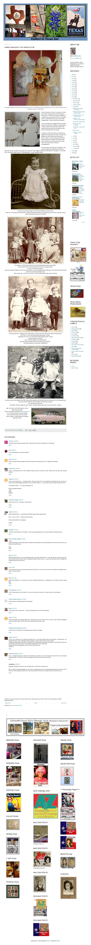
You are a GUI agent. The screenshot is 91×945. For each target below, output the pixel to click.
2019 (73, 80)
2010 (73, 150)
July (74, 136)
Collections (74, 332)
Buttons (73, 330)
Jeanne (10, 637)
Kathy (10, 578)
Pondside (11, 529)
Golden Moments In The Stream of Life (78, 116)
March (74, 144)
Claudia (10, 512)
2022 (73, 74)
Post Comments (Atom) (16, 705)
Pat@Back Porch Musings (15, 628)
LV (9, 567)
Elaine (10, 608)
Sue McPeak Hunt (76, 56)
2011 (73, 97)
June (74, 138)
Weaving (73, 354)
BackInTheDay (75, 368)
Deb (10, 450)
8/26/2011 (16, 441)
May (74, 140)
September (75, 104)
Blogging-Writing (75, 328)
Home (35, 703)
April (74, 142)
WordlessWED (75, 356)
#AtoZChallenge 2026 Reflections (81, 201)
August (75, 106)
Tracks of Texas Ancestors (78, 351)
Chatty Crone (12, 468)
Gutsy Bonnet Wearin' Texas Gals (78, 109)
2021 (73, 76)
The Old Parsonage (13, 500)
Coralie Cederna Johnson (15, 599)
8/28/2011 (24, 628)
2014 (73, 90)
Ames (10, 617)
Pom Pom (11, 441)
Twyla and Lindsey (13, 653)
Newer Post (7, 703)
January (75, 148)
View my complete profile (76, 58)
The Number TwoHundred (79, 121)
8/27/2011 (16, 529)
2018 (73, 82)
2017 (73, 84)
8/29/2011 (20, 653)
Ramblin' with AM (76, 174)
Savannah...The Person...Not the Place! (79, 119)
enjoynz (48, 940)
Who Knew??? (76, 130)
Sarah (10, 459)
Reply (10, 445)
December (75, 98)
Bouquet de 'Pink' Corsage (77, 124)
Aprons (73, 327)
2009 (73, 152)
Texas (73, 346)
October (75, 102)
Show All (83, 222)
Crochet (73, 334)
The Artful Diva (12, 590)
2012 (73, 95)
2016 (73, 86)
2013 (73, 93)
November (75, 100)
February (75, 146)
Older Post (63, 703)
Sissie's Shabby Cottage (15, 539)
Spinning (74, 343)
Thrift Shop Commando (78, 185)
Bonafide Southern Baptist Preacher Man (79, 112)
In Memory (74, 336)
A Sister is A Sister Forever (77, 133)
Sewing (73, 341)
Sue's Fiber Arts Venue (77, 344)
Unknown (11, 479)
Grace (10, 555)
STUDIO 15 (74, 339)
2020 (73, 78)
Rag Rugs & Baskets (76, 337)
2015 (73, 88)
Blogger (58, 940)
